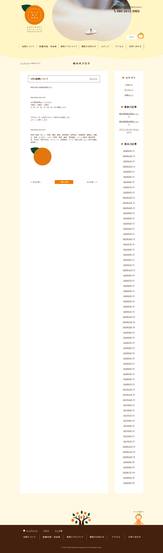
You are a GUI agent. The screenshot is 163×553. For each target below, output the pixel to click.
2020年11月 (127, 270)
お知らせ (129, 85)
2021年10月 (127, 239)
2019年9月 (127, 333)
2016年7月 (127, 473)
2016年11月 (127, 452)
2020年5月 (127, 291)
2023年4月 (127, 192)
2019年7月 (127, 343)
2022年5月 (127, 218)
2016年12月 (127, 447)
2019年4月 (127, 358)
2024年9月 (127, 172)
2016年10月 (127, 457)
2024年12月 (127, 167)
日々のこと (129, 90)
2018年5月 (127, 369)
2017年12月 (127, 390)
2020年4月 (127, 296)
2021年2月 (127, 260)
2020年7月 (127, 281)
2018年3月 (127, 374)
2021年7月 (127, 244)
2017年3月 (127, 431)
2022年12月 (127, 198)
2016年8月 (127, 467)
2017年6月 (127, 421)
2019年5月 (127, 353)
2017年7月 (127, 416)
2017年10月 (127, 400)
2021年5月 (127, 250)
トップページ (25, 63)
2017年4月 (127, 426)
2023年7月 (127, 187)
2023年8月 (127, 182)
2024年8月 (127, 177)
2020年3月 (127, 301)
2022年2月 (127, 229)
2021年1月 (127, 265)
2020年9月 (127, 275)
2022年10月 (127, 208)
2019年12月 (127, 317)
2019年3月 (127, 364)
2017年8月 (127, 410)
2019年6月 (127, 348)
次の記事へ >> (92, 182)
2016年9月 (127, 462)
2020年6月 (127, 286)
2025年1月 (127, 161)
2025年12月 (127, 156)
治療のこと (129, 95)
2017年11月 (127, 395)
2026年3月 (127, 151)
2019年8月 (127, 338)
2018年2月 (127, 379)
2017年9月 (127, 405)
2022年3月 (127, 223)
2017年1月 (127, 441)
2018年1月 (127, 384)
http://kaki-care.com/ (38, 97)
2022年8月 (127, 213)
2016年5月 (127, 483)
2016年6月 (127, 478)
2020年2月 (127, 307)
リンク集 (58, 531)
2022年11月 (127, 203)
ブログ (46, 531)
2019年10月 (127, 327)
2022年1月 (127, 234)
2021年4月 (127, 255)
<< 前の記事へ (36, 182)
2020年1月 (127, 312)
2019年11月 (127, 322)
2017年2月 (127, 436)
